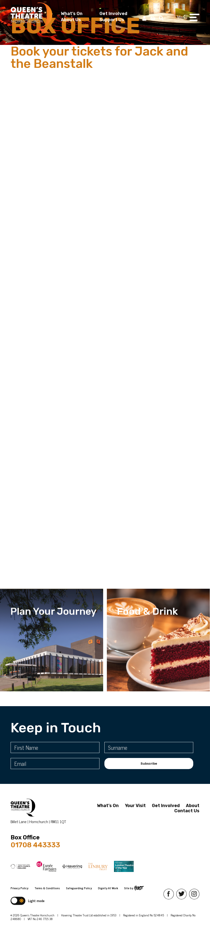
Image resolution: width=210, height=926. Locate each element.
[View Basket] (152, 18)
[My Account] (144, 18)
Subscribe (149, 763)
